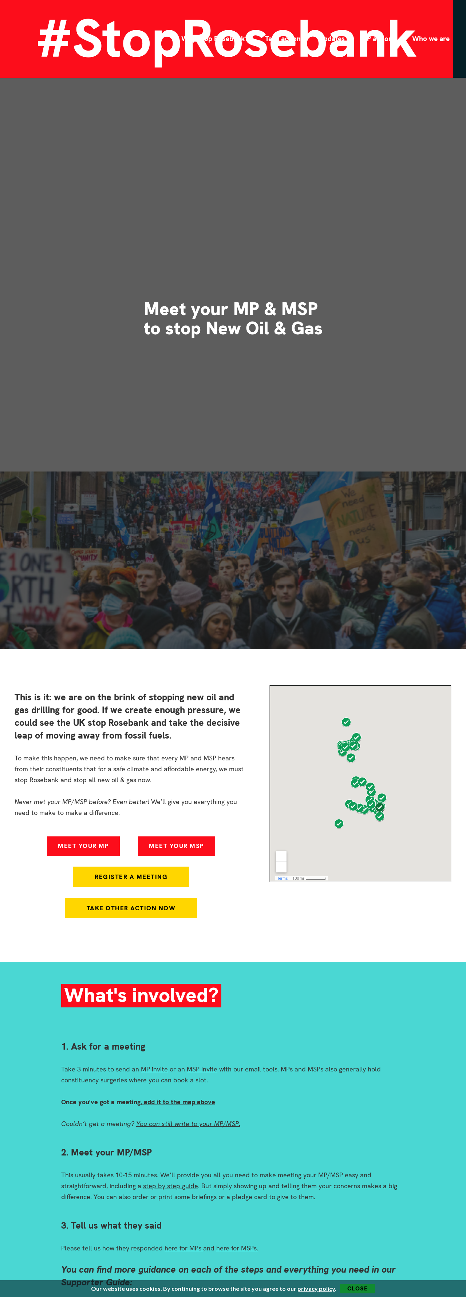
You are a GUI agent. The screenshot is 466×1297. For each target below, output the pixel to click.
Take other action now (131, 908)
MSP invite (202, 1069)
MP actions (378, 39)
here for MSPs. (237, 1248)
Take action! (284, 39)
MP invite (154, 1069)
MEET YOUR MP (83, 846)
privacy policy (316, 1288)
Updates (332, 39)
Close (357, 1288)
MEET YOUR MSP (176, 846)
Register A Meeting (131, 877)
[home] (46, 39)
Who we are (431, 39)
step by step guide (170, 1186)
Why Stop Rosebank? (215, 39)
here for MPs (184, 1248)
